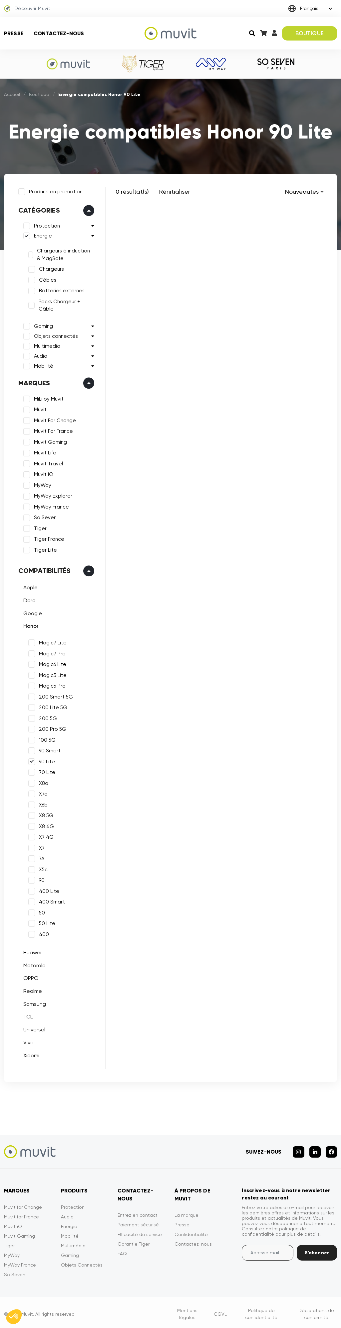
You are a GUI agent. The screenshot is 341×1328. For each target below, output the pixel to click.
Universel (33, 1028)
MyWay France (50, 506)
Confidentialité (191, 1231)
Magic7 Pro (51, 653)
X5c (42, 869)
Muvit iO (42, 474)
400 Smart (51, 901)
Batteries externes (61, 290)
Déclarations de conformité (316, 1311)
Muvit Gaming (49, 441)
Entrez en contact (138, 1212)
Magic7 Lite (52, 642)
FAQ (122, 1250)
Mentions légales (187, 1311)
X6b (42, 804)
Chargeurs (50, 268)
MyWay (41, 484)
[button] (14, 1317)
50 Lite (46, 922)
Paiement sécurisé (138, 1221)
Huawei (31, 951)
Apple (29, 587)
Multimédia (73, 1242)
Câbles (46, 279)
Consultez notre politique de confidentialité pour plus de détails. (281, 1228)
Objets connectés (55, 335)
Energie (42, 235)
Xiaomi (30, 1054)
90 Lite (46, 761)
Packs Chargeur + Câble (58, 304)
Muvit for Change (23, 1204)
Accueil (12, 94)
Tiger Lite (44, 549)
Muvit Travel (47, 463)
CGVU (220, 1311)
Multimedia (46, 345)
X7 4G (45, 836)
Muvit (39, 409)
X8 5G (45, 814)
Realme (31, 990)
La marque (186, 1212)
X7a (42, 793)
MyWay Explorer (52, 495)
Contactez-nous (59, 33)
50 (41, 912)
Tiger (39, 527)
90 (41, 879)
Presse (14, 33)
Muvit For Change (54, 420)
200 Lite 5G (52, 707)
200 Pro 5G (51, 728)
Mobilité (42, 365)
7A (40, 858)
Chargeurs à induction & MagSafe (65, 254)
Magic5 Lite (52, 674)
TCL (27, 1016)
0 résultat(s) (132, 191)
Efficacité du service (140, 1231)
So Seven (44, 517)
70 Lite (46, 771)
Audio (39, 355)
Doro (28, 599)
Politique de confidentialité (261, 1311)
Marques (33, 382)
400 (43, 933)
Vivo (27, 1041)
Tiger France (48, 538)
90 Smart (49, 750)
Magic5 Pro (51, 685)
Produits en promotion (55, 191)
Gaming (42, 325)
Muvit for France (21, 1213)
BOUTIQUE (309, 33)
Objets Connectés (82, 1262)
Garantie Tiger (134, 1241)
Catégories (38, 210)
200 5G (47, 717)
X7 (41, 847)
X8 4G (45, 825)
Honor (30, 625)
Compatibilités (43, 570)
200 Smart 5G (55, 696)
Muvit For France (52, 430)
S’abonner (317, 1250)
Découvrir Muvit (27, 9)
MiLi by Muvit (48, 398)
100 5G (46, 739)
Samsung (33, 1003)
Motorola (33, 964)
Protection (46, 225)
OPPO (30, 977)
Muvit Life (44, 452)
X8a (42, 782)
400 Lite (48, 890)
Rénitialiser (174, 191)
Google (31, 612)
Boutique (39, 94)
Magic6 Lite (51, 663)
